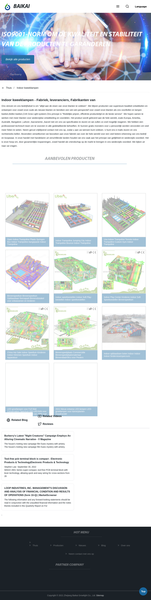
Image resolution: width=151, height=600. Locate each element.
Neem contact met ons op (82, 553)
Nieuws (83, 545)
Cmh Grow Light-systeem (34, 114)
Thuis (9, 88)
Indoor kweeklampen (28, 88)
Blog (104, 545)
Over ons (126, 545)
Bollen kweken (15, 114)
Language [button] (141, 6)
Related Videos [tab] (50, 416)
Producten (59, 545)
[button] (117, 7)
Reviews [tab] (45, 424)
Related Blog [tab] (17, 420)
